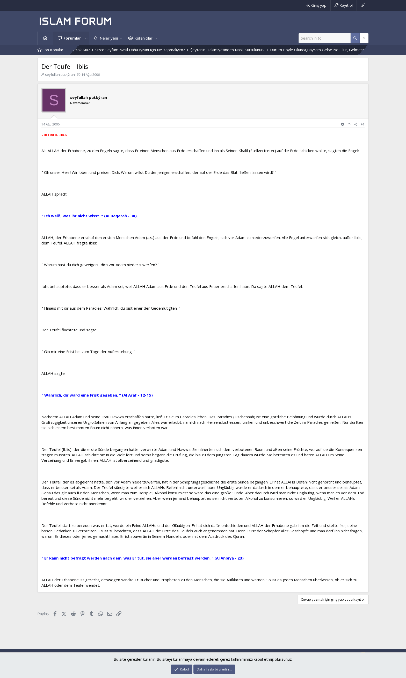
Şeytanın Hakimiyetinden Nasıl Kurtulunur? (237, 49)
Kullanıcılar (143, 38)
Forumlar (72, 38)
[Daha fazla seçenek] (355, 38)
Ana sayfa (45, 38)
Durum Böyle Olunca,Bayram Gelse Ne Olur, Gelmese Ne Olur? (335, 49)
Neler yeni (109, 38)
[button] (86, 38)
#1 (363, 124)
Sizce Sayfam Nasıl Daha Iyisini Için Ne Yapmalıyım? (149, 49)
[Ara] (325, 38)
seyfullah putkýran (60, 74)
